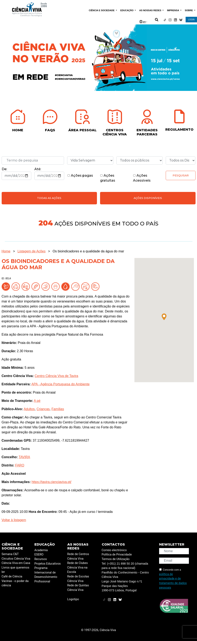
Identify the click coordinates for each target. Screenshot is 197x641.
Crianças (43, 409)
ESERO (39, 554)
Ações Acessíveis (142, 178)
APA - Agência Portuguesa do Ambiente (60, 384)
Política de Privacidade (117, 554)
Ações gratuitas (107, 178)
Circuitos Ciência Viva (16, 558)
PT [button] (142, 21)
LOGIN (191, 19)
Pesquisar (181, 175)
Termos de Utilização (116, 559)
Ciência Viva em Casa (16, 563)
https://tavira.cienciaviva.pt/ (51, 482)
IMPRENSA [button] (173, 10)
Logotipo (73, 599)
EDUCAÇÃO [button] (127, 10)
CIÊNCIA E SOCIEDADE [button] (102, 10)
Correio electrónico (114, 550)
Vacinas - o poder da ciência (15, 583)
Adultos (29, 409)
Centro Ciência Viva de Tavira (56, 376)
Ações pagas (80, 175)
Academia (41, 550)
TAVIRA (24, 457)
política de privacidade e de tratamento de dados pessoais (173, 580)
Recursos (40, 559)
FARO (19, 465)
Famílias (57, 409)
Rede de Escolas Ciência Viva (78, 579)
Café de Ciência (12, 576)
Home (6, 251)
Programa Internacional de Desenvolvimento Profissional (45, 574)
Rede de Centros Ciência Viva (78, 556)
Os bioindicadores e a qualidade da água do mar (88, 251)
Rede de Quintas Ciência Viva (78, 588)
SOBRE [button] (189, 10)
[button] (164, 316)
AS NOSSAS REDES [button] (150, 10)
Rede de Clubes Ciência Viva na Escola (77, 567)
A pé (37, 400)
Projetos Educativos (47, 563)
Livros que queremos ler (15, 570)
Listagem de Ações (31, 251)
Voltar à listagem (14, 520)
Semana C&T (10, 554)
